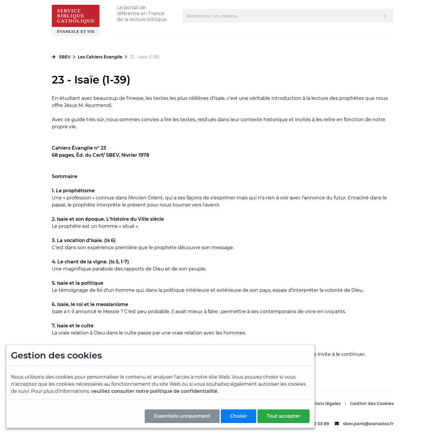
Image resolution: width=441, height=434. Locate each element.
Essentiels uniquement (182, 416)
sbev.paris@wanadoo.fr (368, 423)
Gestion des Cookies (372, 403)
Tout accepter (283, 416)
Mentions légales (322, 403)
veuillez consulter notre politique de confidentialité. (154, 391)
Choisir (238, 416)
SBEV (64, 57)
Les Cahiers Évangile (100, 57)
